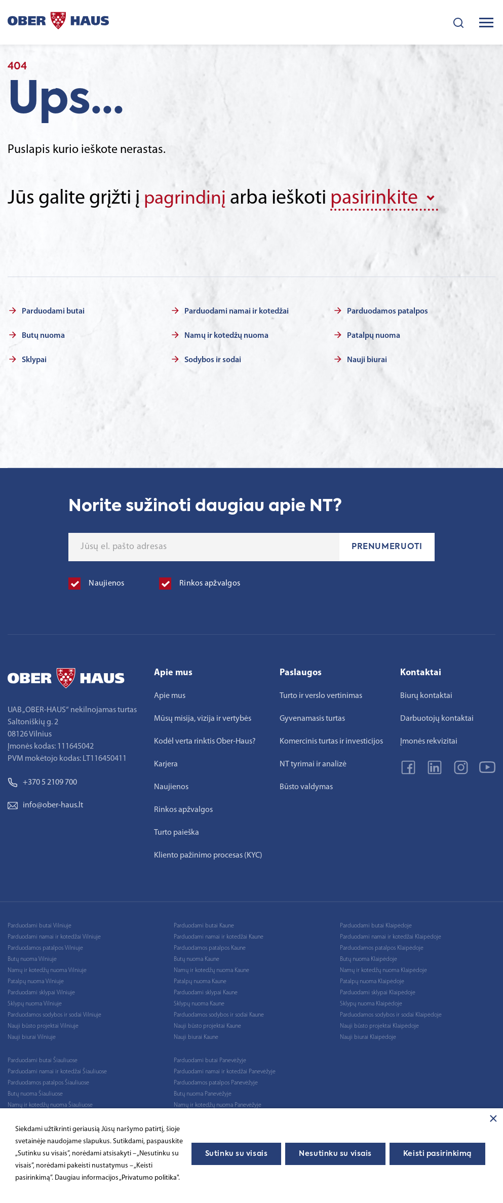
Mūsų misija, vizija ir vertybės (202, 718)
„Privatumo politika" (148, 1178)
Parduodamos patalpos (387, 310)
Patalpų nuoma (373, 335)
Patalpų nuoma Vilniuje (36, 981)
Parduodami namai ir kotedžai (236, 310)
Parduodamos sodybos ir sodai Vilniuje (54, 1014)
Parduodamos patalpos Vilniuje (45, 947)
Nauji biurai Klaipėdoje (368, 1036)
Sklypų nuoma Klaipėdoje (371, 1003)
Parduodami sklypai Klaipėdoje (377, 992)
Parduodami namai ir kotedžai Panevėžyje (225, 1071)
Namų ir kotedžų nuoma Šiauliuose (50, 1104)
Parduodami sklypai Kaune (206, 992)
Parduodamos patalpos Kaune (210, 947)
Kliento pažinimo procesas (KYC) (208, 854)
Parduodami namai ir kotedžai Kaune (218, 936)
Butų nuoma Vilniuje (32, 958)
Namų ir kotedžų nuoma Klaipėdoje (383, 969)
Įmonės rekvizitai (428, 740)
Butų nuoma (43, 335)
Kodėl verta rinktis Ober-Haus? (205, 740)
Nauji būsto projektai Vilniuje (43, 1025)
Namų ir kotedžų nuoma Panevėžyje (217, 1104)
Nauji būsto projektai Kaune (207, 1025)
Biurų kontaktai (426, 695)
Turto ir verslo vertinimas (321, 695)
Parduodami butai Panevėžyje (210, 1060)
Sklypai (34, 359)
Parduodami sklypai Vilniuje (41, 992)
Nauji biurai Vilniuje (32, 1036)
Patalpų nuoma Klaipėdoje (372, 981)
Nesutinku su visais (335, 1153)
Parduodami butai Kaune (204, 925)
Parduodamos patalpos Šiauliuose (48, 1082)
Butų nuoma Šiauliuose (35, 1093)
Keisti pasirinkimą (437, 1153)
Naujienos (171, 786)
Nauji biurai (367, 359)
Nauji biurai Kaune (196, 1036)
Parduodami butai (53, 310)
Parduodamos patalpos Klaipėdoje (381, 947)
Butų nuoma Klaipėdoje (368, 958)
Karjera (166, 763)
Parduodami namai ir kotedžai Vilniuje (54, 936)
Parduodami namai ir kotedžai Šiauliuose (57, 1071)
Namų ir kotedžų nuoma (226, 335)
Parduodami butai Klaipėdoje (376, 925)
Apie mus (169, 695)
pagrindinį (187, 198)
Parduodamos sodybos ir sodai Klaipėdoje (391, 1014)
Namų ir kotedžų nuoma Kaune (211, 969)
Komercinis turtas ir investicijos (331, 740)
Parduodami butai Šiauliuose (43, 1060)
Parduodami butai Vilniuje (39, 925)
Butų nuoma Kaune (196, 958)
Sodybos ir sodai (212, 359)
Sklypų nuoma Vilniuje (35, 1003)
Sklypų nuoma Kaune (199, 1003)
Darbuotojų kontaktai (437, 718)
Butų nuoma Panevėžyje (202, 1093)
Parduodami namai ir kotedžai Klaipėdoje (390, 936)
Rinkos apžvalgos (183, 809)
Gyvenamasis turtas (312, 718)
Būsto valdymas (306, 786)
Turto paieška (176, 832)
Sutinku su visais (236, 1153)
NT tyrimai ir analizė (313, 763)
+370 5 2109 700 (42, 782)
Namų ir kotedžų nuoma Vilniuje (47, 969)
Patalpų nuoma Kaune (200, 981)
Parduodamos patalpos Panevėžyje (216, 1082)
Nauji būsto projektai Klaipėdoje (379, 1025)
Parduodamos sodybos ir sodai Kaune (219, 1014)
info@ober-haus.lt (45, 804)
